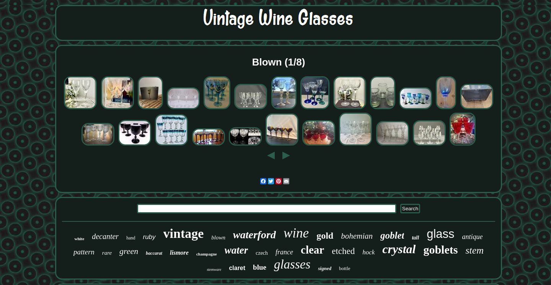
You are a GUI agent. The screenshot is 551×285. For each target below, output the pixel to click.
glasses (292, 264)
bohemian (357, 236)
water (236, 250)
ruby (149, 237)
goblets (440, 249)
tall (415, 238)
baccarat (154, 253)
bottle (344, 268)
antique (472, 237)
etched (343, 251)
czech (262, 253)
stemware (214, 269)
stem (474, 250)
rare (107, 253)
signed (324, 268)
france (284, 252)
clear (312, 250)
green (128, 251)
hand (130, 238)
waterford (254, 235)
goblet (392, 235)
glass (440, 234)
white (79, 238)
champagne (206, 254)
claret (237, 268)
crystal (399, 249)
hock (368, 252)
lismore (179, 252)
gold (324, 236)
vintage (183, 233)
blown (218, 237)
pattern (84, 252)
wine (296, 233)
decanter (105, 236)
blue (259, 267)
